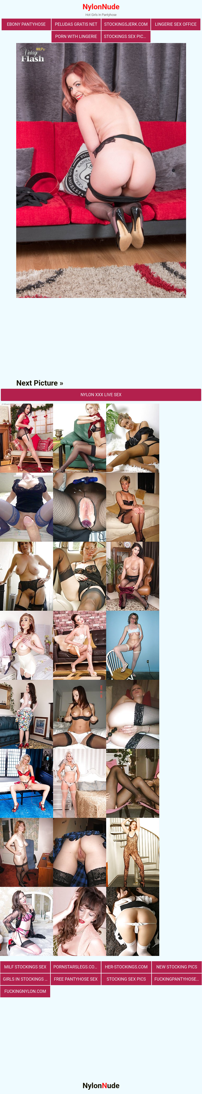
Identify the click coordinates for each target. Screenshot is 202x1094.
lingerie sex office (176, 24)
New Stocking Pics (176, 966)
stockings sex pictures (127, 36)
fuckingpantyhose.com (178, 979)
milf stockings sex (25, 966)
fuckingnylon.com (25, 991)
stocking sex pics (126, 979)
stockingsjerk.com (126, 24)
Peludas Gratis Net (76, 24)
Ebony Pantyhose (26, 24)
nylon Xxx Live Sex (100, 394)
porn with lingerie (76, 36)
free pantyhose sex (75, 979)
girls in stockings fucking (26, 979)
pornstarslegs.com (75, 966)
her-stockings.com (126, 966)
